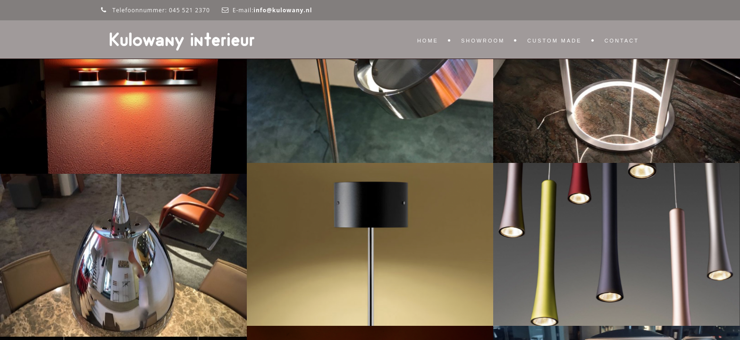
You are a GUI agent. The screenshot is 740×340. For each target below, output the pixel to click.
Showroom (483, 40)
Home (427, 40)
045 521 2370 (189, 10)
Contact (622, 40)
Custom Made (554, 40)
